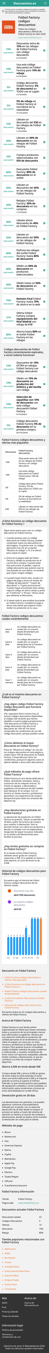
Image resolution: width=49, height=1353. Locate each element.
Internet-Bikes (12, 1275)
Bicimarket (10, 1257)
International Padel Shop (17, 1271)
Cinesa (8, 1262)
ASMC (7, 1253)
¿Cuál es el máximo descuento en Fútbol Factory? (25, 999)
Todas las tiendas (10, 1316)
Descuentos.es (25, 3)
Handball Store (12, 1266)
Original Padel (12, 1280)
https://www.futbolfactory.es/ (30, 38)
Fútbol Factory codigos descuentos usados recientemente (26, 992)
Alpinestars (10, 1248)
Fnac (4, 1307)
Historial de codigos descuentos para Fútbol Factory (23, 1006)
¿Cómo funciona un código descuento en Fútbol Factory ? (25, 985)
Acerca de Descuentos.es (32, 1304)
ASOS (4, 1302)
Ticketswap (10, 1289)
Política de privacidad (12, 1330)
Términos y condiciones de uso (11, 1335)
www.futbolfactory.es (28, 1203)
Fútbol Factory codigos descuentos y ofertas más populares (23, 978)
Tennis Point (11, 1284)
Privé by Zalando (10, 1311)
